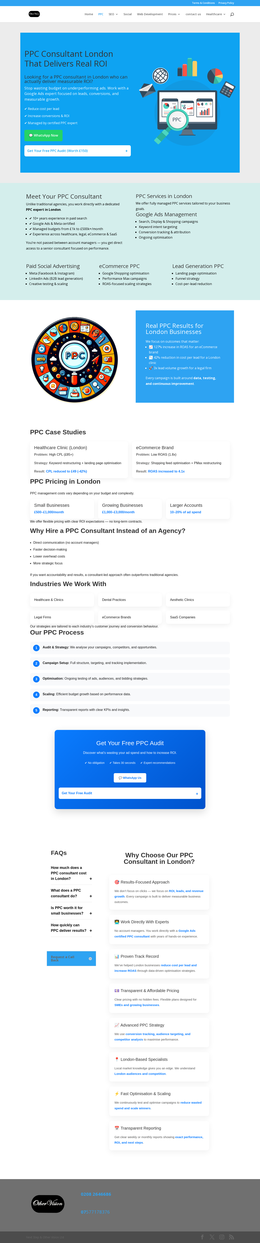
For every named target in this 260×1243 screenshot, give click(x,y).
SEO (111, 14)
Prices (172, 14)
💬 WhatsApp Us (130, 777)
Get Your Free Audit (77, 793)
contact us (193, 14)
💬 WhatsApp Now (43, 135)
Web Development (150, 14)
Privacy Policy (226, 3)
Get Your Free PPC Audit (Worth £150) (57, 151)
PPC (100, 14)
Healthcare (214, 14)
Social (128, 14)
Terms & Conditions (203, 3)
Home (89, 14)
